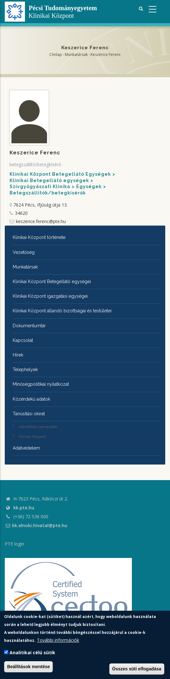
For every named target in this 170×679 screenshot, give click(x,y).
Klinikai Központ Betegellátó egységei (52, 281)
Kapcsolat (23, 340)
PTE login (14, 544)
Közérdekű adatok (31, 399)
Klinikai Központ (32, 437)
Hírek (18, 354)
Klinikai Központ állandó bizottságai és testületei (62, 310)
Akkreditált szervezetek (38, 427)
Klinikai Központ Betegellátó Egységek (60, 174)
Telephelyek (25, 369)
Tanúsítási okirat (29, 413)
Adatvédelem (26, 448)
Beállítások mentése (28, 666)
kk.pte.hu (23, 508)
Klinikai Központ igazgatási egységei (50, 296)
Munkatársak (76, 54)
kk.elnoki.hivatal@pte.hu (36, 525)
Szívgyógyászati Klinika (40, 186)
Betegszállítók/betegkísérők (48, 192)
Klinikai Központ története (39, 237)
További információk (58, 640)
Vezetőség (24, 252)
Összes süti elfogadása (136, 668)
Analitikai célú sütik (32, 652)
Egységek (89, 186)
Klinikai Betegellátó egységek (49, 180)
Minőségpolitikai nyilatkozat (41, 384)
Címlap (55, 54)
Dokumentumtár (29, 325)
